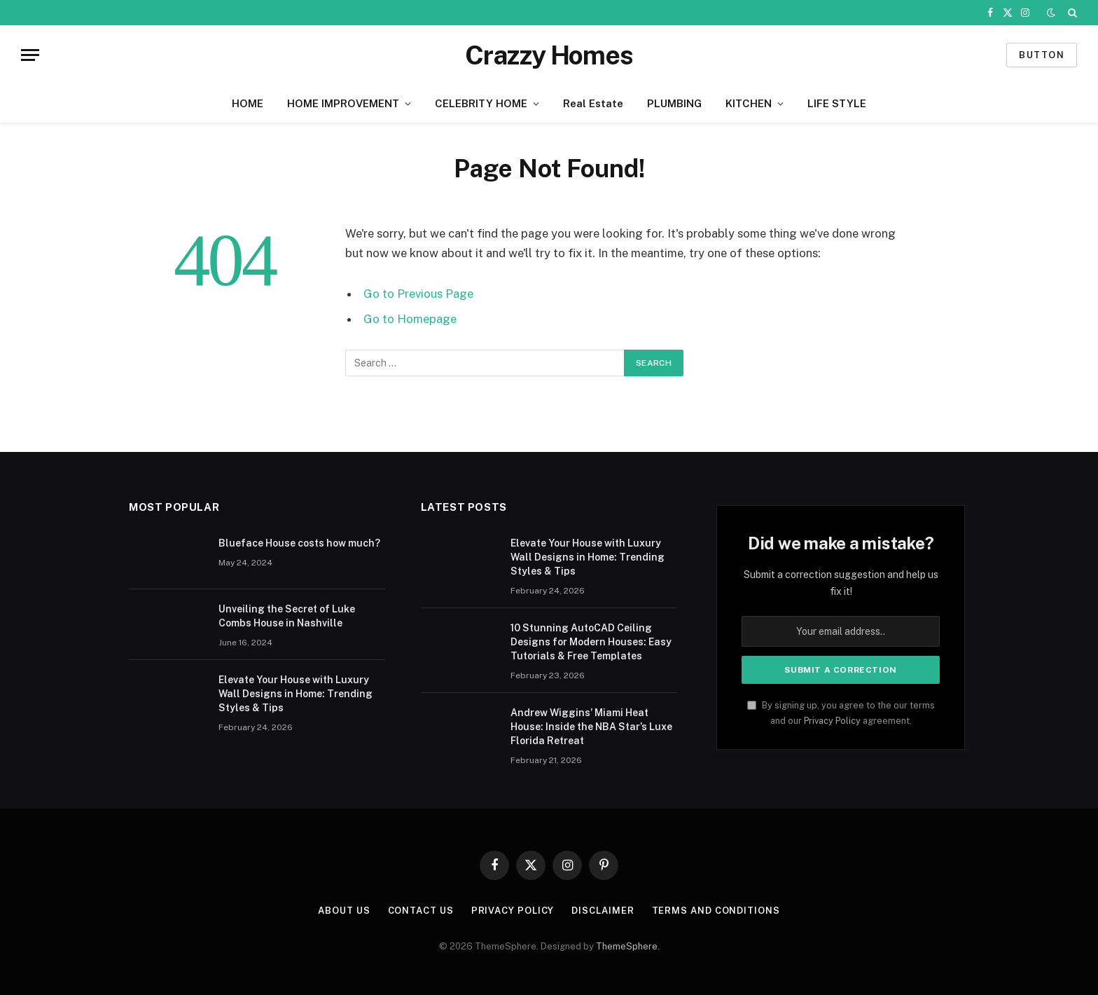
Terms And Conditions (716, 910)
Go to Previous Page (418, 294)
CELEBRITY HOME (481, 103)
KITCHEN (748, 103)
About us (344, 910)
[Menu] (30, 55)
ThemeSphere (627, 946)
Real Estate (593, 103)
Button (1041, 55)
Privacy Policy (832, 720)
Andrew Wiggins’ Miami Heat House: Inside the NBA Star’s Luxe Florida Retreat (591, 726)
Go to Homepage (410, 319)
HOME (247, 103)
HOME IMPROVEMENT (343, 103)
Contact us (421, 910)
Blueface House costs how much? (299, 543)
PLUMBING (674, 103)
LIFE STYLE (836, 103)
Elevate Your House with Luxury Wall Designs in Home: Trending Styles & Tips (295, 693)
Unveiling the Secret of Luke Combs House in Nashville (286, 616)
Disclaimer (602, 910)
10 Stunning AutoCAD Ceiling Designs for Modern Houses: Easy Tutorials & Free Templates (591, 641)
